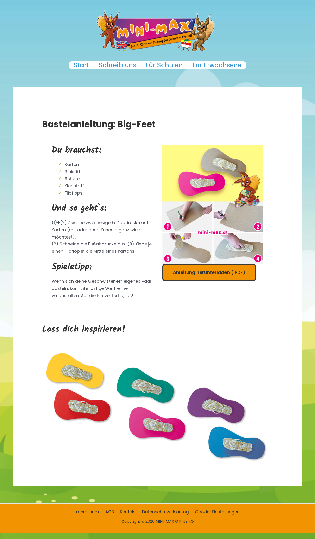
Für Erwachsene (225, 68)
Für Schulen (167, 68)
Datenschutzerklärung (164, 518)
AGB (111, 518)
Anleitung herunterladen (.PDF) (211, 279)
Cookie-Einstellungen (214, 518)
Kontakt (128, 518)
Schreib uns (114, 68)
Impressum (90, 518)
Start (72, 68)
